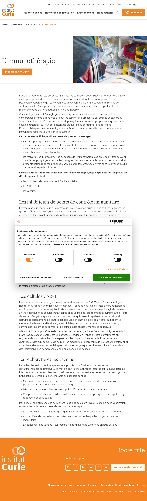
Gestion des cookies (122, 491)
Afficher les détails (116, 269)
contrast (125, 5)
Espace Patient (109, 5)
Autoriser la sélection (73, 277)
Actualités (107, 485)
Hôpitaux (65, 5)
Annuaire (96, 5)
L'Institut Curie (53, 5)
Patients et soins (32, 12)
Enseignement (85, 12)
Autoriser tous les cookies (111, 277)
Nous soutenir (105, 12)
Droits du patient (125, 485)
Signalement (140, 491)
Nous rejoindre (77, 485)
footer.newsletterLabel (128, 467)
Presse (141, 485)
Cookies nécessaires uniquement (35, 277)
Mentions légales (70, 491)
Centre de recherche (81, 5)
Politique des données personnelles (96, 491)
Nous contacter (57, 485)
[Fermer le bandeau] (129, 221)
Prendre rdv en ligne (17, 71)
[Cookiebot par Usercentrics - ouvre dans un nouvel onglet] (112, 222)
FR (143, 6)
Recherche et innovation (59, 12)
